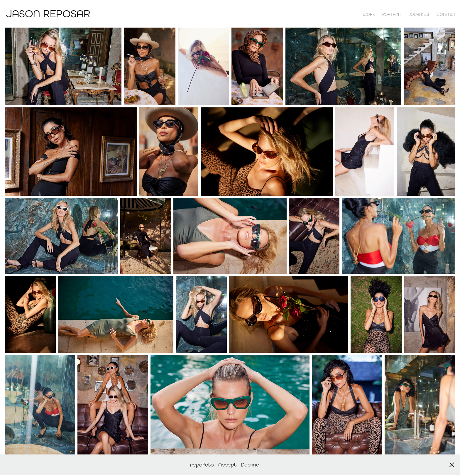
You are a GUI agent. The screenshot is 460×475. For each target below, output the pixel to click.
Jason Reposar (48, 14)
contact (446, 14)
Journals (418, 14)
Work (369, 14)
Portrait (391, 14)
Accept (227, 465)
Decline (250, 465)
